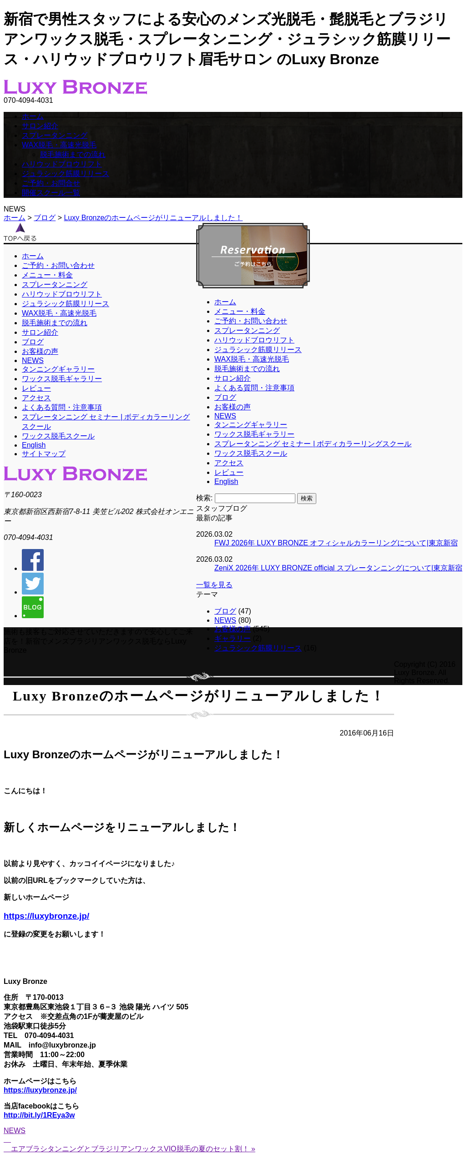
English (226, 481)
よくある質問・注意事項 (254, 388)
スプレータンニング (54, 135)
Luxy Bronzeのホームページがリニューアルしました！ (153, 218)
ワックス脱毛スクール (250, 453)
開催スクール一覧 (51, 193)
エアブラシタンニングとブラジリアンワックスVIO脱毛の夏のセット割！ (130, 1149)
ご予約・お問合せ (51, 183)
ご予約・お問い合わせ (250, 321)
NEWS (225, 416)
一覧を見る (214, 585)
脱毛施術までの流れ (73, 154)
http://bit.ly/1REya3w (39, 1115)
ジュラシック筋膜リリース (65, 173)
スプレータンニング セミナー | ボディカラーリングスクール (313, 444)
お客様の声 (232, 407)
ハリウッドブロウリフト (62, 164)
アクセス (228, 463)
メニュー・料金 (239, 311)
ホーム (33, 116)
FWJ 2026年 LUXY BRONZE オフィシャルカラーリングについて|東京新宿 (336, 543)
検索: (204, 498)
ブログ (45, 218)
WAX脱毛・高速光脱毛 (59, 145)
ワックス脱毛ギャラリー (254, 434)
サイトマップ (44, 454)
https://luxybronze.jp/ (46, 916)
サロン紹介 (40, 126)
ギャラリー (232, 638)
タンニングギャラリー (250, 424)
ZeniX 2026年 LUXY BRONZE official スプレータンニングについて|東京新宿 (338, 568)
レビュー (228, 472)
